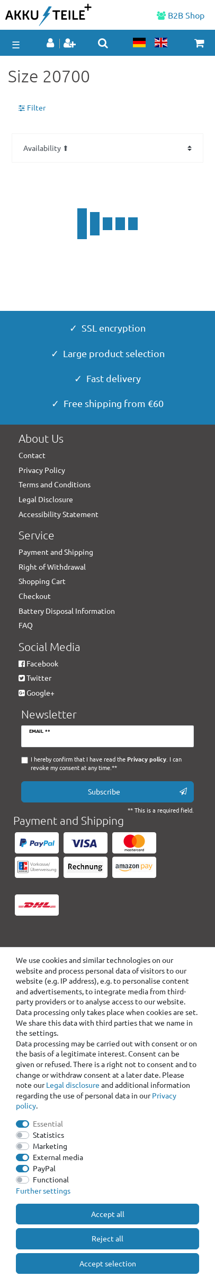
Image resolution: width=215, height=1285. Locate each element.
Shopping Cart (42, 581)
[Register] (71, 43)
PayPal (44, 1168)
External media (58, 1157)
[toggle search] (103, 43)
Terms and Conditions (55, 484)
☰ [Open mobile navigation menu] (16, 44)
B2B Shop (180, 15)
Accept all (107, 1214)
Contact (32, 455)
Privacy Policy (42, 470)
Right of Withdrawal (52, 566)
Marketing (50, 1146)
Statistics (48, 1134)
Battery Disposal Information (67, 610)
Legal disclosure (73, 1084)
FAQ (26, 625)
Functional (51, 1179)
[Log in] (51, 43)
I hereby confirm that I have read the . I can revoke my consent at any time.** (106, 763)
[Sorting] (107, 148)
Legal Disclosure (46, 499)
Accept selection (107, 1263)
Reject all (107, 1238)
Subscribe (137, 792)
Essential (48, 1123)
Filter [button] (32, 108)
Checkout (35, 596)
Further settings (43, 1190)
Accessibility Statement (58, 514)
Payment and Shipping (56, 551)
